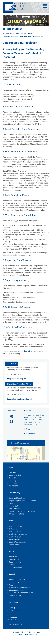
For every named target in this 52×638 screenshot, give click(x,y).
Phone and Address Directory (19, 580)
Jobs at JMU (13, 506)
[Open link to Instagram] (10, 416)
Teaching (11, 480)
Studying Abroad (11, 36)
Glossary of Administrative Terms (21, 511)
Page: (9, 624)
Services (11, 521)
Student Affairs (13, 539)
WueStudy (12, 557)
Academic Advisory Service (18, 534)
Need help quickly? (15, 595)
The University (13, 473)
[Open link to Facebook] (10, 421)
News (10, 503)
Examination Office (15, 537)
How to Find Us (14, 582)
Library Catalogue (14, 567)
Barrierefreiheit (31, 635)
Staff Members (13, 509)
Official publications (15, 514)
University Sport (14, 531)
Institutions (12, 483)
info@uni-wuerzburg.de (16, 379)
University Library (14, 526)
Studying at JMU (14, 475)
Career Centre (13, 545)
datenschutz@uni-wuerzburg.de (19, 399)
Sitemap (11, 607)
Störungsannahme (15, 590)
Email (28, 429)
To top (10, 613)
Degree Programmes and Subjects (21, 501)
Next (44, 20)
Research (11, 478)
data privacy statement (33, 351)
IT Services (12, 529)
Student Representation (17, 542)
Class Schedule (14, 562)
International (15, 29)
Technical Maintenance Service (20, 593)
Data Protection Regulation (31, 36)
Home (10, 467)
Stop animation (42, 24)
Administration (12, 34)
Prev (7, 20)
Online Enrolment (14, 565)
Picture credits (13, 610)
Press (10, 585)
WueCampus (13, 559)
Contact (28, 411)
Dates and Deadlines (16, 498)
